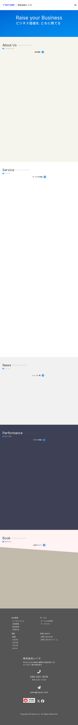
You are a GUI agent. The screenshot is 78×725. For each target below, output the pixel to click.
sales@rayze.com (39, 692)
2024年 (15, 643)
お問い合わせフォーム (49, 640)
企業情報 (15, 624)
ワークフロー (46, 624)
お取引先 (15, 630)
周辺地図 (15, 627)
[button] (75, 5)
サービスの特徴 (47, 621)
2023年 (15, 645)
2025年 (15, 640)
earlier (15, 648)
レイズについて (18, 621)
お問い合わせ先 (47, 637)
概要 (14, 637)
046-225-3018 (39, 676)
